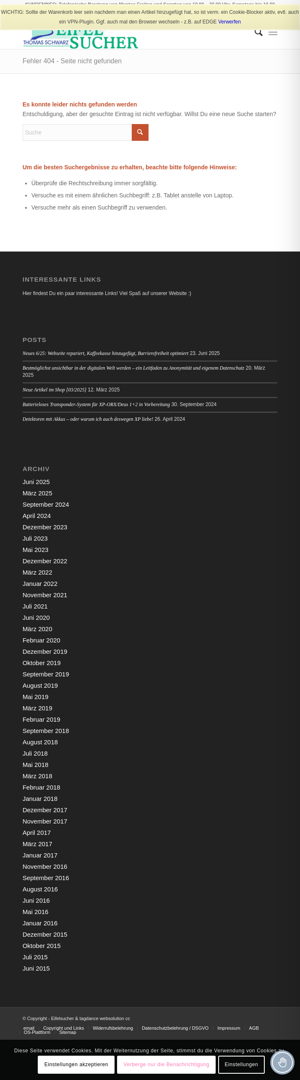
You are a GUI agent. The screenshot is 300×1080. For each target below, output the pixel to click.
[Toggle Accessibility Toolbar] (282, 1062)
